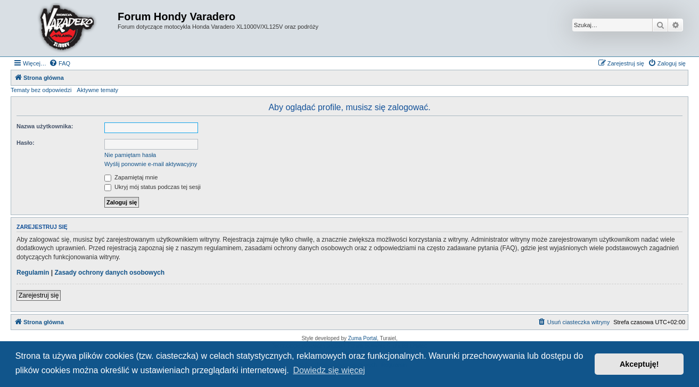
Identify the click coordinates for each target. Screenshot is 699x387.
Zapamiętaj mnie (131, 177)
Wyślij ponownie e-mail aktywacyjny (150, 164)
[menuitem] (59, 63)
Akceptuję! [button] (639, 364)
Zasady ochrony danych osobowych (109, 272)
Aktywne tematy (97, 90)
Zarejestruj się (39, 295)
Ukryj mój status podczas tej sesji (152, 187)
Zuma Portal (362, 338)
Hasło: (26, 142)
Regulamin (33, 272)
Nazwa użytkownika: (45, 126)
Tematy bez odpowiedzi (41, 90)
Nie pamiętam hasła (130, 155)
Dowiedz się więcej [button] (329, 370)
